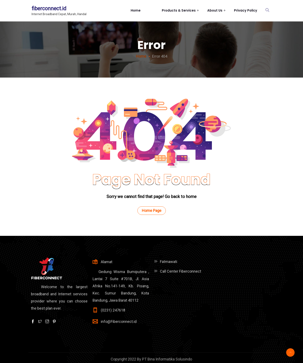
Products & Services (179, 10)
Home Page (151, 210)
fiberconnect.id (49, 8)
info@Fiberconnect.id (119, 321)
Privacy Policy (245, 10)
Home (142, 10)
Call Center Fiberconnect (180, 271)
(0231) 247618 (113, 310)
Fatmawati (168, 261)
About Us (214, 10)
